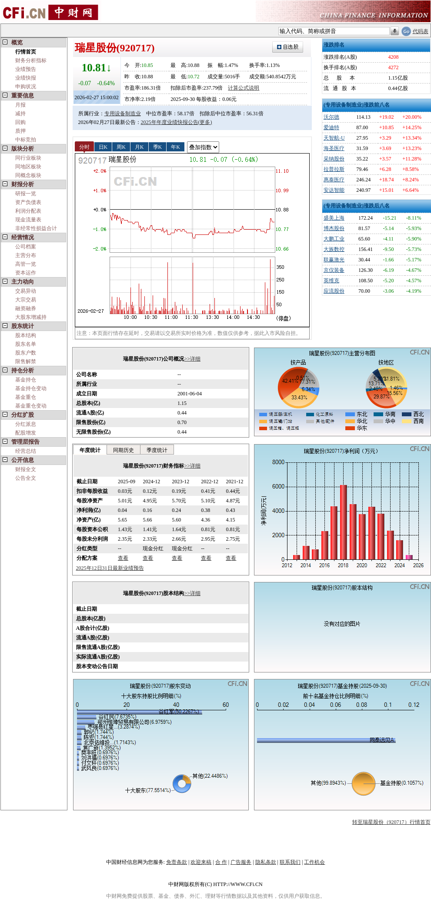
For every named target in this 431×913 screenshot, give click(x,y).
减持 (20, 113)
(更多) (205, 122)
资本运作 (25, 273)
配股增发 (25, 433)
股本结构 (25, 335)
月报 (20, 105)
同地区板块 (28, 167)
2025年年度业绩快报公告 (169, 122)
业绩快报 (25, 78)
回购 (20, 122)
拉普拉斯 (334, 169)
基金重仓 (25, 397)
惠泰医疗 (334, 180)
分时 (84, 147)
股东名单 (25, 344)
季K (157, 147)
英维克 (331, 281)
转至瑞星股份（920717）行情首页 (391, 822)
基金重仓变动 (31, 406)
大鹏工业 (334, 239)
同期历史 (123, 450)
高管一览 (25, 264)
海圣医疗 (334, 148)
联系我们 (290, 862)
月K (139, 147)
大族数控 (334, 249)
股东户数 (25, 353)
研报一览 (25, 194)
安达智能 (334, 190)
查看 (123, 558)
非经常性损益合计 (36, 228)
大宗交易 (25, 300)
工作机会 (314, 862)
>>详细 (192, 359)
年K (175, 147)
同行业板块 (28, 158)
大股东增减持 (31, 317)
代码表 (420, 31)
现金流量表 (28, 220)
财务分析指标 (31, 60)
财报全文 (25, 469)
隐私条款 (265, 862)
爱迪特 (331, 127)
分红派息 (25, 424)
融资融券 (25, 308)
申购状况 (25, 87)
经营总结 (25, 451)
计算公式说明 (243, 88)
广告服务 (241, 862)
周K (121, 147)
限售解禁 (25, 361)
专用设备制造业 (122, 113)
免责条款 (176, 862)
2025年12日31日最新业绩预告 (110, 568)
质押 (20, 131)
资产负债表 (28, 202)
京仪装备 (334, 270)
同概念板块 (28, 175)
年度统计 (90, 450)
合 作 (221, 862)
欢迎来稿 (200, 862)
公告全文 (25, 478)
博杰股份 (334, 228)
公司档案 (25, 247)
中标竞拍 (25, 140)
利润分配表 (28, 211)
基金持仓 (25, 380)
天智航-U (334, 138)
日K (103, 147)
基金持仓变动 (31, 388)
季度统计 (157, 450)
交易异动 (25, 291)
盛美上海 (334, 218)
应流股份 (334, 291)
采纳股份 (334, 159)
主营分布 (25, 255)
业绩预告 (25, 69)
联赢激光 (334, 260)
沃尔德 (331, 117)
